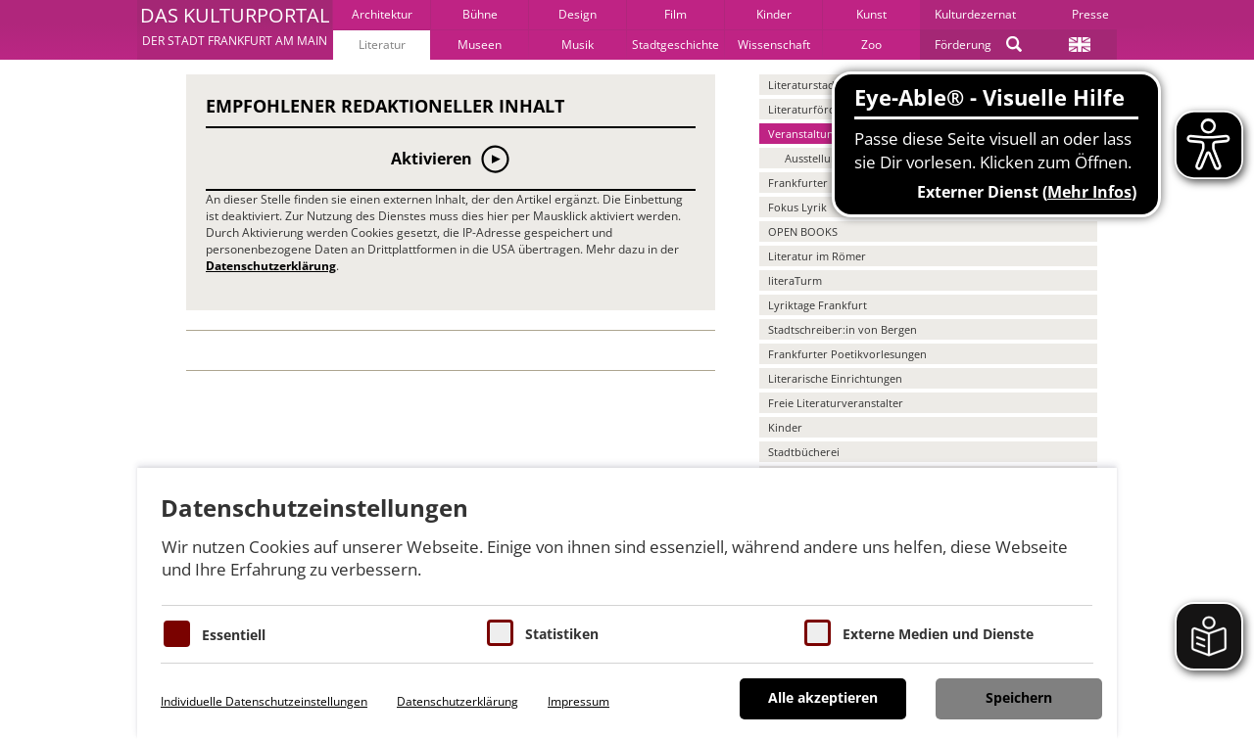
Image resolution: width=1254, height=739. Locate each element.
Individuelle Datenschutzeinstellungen (264, 701)
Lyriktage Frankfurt (817, 305)
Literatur (382, 44)
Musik (577, 44)
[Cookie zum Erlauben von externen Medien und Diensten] (817, 633)
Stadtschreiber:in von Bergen (842, 329)
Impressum (578, 701)
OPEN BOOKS (803, 231)
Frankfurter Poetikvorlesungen (847, 353)
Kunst (871, 14)
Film (675, 14)
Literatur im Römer (817, 256)
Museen (480, 44)
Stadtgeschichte (675, 44)
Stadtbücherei (804, 451)
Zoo (871, 44)
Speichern (1019, 697)
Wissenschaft (774, 44)
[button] (234, 29)
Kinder (774, 14)
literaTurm (795, 280)
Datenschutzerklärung (271, 265)
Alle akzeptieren (823, 697)
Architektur (382, 14)
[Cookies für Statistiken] (500, 633)
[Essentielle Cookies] (177, 634)
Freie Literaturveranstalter (835, 402)
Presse (1090, 14)
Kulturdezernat (975, 14)
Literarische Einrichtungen (835, 378)
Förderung (963, 44)
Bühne (480, 14)
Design (577, 14)
